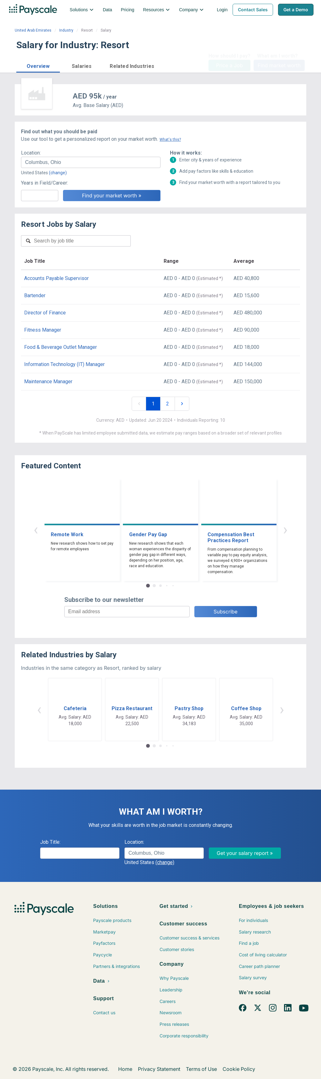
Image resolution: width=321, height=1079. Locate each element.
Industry (66, 30)
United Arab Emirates (33, 30)
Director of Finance (45, 313)
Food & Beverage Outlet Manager (60, 347)
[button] (38, 65)
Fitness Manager (42, 330)
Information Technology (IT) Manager (64, 364)
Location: (31, 153)
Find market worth (279, 65)
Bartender (34, 295)
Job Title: (50, 842)
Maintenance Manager (48, 381)
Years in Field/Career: (44, 183)
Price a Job (229, 65)
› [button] (285, 529)
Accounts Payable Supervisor (56, 278)
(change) (58, 172)
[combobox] (90, 162)
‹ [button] (36, 529)
